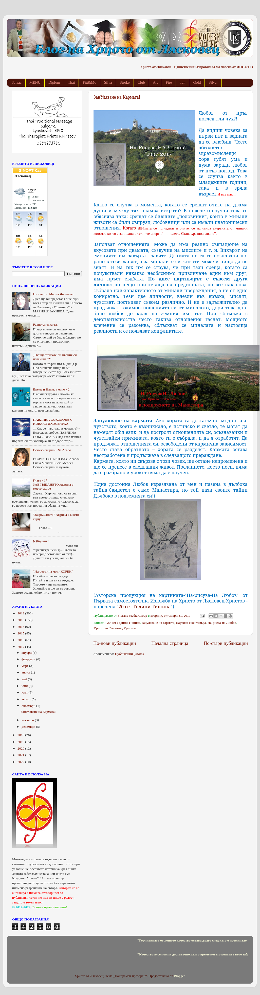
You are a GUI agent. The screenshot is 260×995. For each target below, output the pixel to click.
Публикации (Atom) (129, 654)
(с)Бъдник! (41, 541)
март (25, 666)
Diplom (54, 82)
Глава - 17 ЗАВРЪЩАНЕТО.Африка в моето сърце (53, 484)
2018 (21, 735)
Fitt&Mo (89, 82)
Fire (169, 82)
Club (141, 82)
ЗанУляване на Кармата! (117, 97)
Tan (182, 82)
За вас (17, 82)
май (25, 679)
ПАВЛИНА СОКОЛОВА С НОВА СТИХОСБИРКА (52, 421)
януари (27, 652)
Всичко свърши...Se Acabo (52, 450)
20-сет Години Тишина (145, 606)
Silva (108, 82)
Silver (213, 82)
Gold (197, 82)
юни (25, 686)
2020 (21, 748)
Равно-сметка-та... (46, 324)
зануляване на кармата (158, 623)
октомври (29, 706)
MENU (35, 82)
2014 (21, 627)
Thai (71, 82)
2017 (21, 647)
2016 (21, 640)
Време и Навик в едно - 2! (51, 389)
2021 (21, 755)
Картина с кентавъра (191, 623)
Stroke (125, 82)
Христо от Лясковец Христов (115, 628)
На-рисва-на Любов (222, 623)
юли (25, 692)
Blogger (179, 976)
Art (155, 82)
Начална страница (169, 643)
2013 (21, 620)
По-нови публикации (114, 643)
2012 (21, 613)
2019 (21, 742)
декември (29, 727)
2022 (21, 762)
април (26, 672)
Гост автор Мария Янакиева (53, 294)
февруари (29, 659)
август (27, 699)
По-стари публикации (226, 643)
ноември (28, 720)
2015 (21, 633)
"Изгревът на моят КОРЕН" (53, 571)
